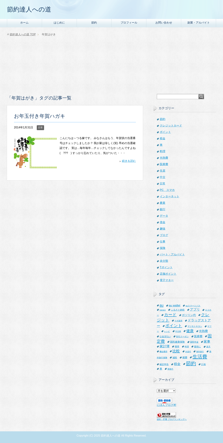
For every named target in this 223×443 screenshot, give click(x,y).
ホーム (24, 22)
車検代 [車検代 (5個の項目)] (170, 369)
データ (164, 215)
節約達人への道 (29, 9)
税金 (162, 138)
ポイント (165, 131)
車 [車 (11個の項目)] (161, 368)
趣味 (162, 228)
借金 (162, 222)
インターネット (169, 196)
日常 (40, 127)
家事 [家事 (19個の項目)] (207, 341)
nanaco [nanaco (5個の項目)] (163, 310)
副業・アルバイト (198, 22)
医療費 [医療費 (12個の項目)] (198, 336)
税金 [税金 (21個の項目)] (177, 364)
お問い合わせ (163, 22)
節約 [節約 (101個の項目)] (191, 363)
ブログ (164, 235)
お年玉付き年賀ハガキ (39, 116)
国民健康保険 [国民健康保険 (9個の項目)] (177, 341)
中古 (162, 177)
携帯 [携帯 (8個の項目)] (177, 346)
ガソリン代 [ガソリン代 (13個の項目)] (189, 315)
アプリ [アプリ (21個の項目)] (195, 309)
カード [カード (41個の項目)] (170, 314)
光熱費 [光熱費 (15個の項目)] (203, 331)
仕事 (162, 241)
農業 (162, 202)
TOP (23, 34)
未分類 (164, 260)
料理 (162, 151)
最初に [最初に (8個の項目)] (197, 346)
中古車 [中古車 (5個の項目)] (178, 331)
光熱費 (164, 157)
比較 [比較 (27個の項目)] (176, 351)
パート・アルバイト (172, 254)
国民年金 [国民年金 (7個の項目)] (194, 342)
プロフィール (129, 22)
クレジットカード (171, 125)
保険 (162, 247)
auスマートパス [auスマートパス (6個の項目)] (193, 306)
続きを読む (129, 160)
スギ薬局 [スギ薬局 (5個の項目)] (178, 321)
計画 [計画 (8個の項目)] (203, 364)
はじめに (59, 22)
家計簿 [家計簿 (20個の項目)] (165, 346)
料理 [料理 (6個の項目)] (187, 346)
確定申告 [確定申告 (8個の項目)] (164, 364)
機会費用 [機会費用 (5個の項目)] (163, 351)
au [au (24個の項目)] (161, 305)
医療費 (164, 164)
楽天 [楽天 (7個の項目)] (208, 346)
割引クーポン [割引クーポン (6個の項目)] (182, 336)
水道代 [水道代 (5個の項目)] (188, 351)
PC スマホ (167, 189)
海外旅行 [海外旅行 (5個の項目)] (200, 351)
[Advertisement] (111, 67)
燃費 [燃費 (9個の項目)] (184, 357)
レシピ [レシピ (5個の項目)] (167, 331)
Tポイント (166, 267)
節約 (94, 22)
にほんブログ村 (166, 404)
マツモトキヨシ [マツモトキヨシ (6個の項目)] (194, 326)
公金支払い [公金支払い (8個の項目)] (165, 336)
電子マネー (167, 280)
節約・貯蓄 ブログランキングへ (172, 419)
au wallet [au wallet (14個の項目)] (174, 305)
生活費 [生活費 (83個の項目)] (200, 356)
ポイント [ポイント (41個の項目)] (173, 325)
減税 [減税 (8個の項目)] (174, 357)
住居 (162, 170)
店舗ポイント (168, 273)
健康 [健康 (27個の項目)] (190, 331)
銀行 (162, 209)
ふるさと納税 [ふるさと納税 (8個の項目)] (177, 310)
